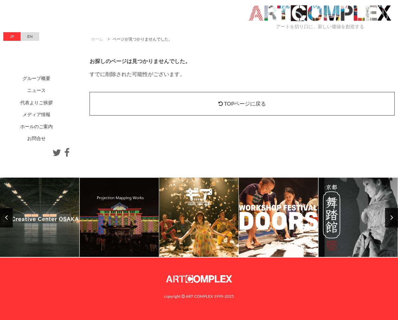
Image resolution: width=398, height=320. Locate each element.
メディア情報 (36, 114)
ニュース (36, 90)
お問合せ (36, 138)
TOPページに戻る (242, 103)
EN (30, 36)
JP (12, 36)
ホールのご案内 (36, 126)
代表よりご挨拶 (36, 102)
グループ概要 (36, 78)
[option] (199, 218)
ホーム (97, 39)
